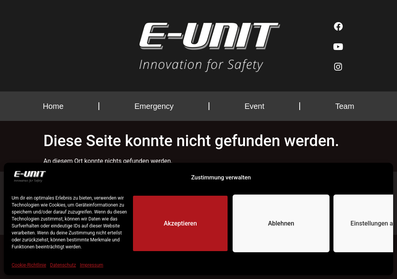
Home (53, 106)
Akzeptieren (180, 223)
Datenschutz (63, 265)
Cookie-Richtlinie (29, 265)
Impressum (91, 265)
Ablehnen (281, 223)
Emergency (154, 106)
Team (344, 106)
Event (254, 106)
